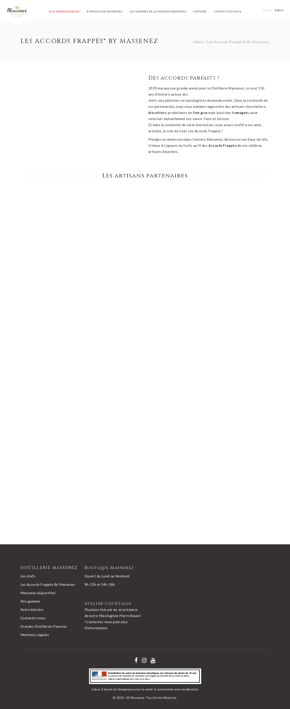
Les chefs (27, 576)
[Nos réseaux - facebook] (136, 660)
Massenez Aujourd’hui (38, 593)
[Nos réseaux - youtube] (153, 660)
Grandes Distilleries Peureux (43, 626)
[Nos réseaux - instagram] (144, 660)
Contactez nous (32, 618)
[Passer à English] (279, 10)
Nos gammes (30, 601)
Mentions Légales (34, 635)
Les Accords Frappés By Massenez (47, 584)
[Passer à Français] (267, 10)
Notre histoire (31, 610)
